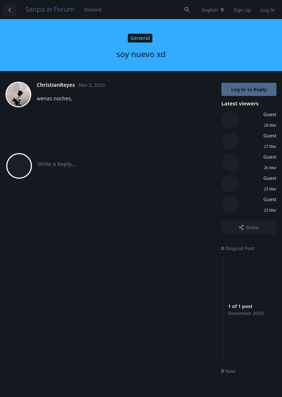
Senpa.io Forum (49, 9)
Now (228, 371)
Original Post (237, 248)
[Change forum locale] (213, 9)
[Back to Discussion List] (9, 9)
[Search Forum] (187, 9)
